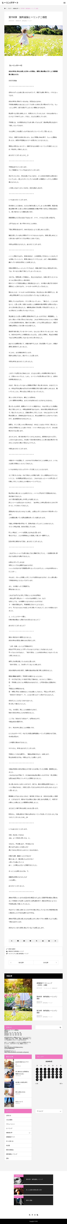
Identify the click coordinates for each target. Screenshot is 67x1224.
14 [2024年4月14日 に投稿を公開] (60, 1072)
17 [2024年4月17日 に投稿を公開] (45, 1074)
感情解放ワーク (10, 1137)
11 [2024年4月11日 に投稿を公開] (49, 1072)
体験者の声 (18, 20)
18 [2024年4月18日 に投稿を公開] (49, 1074)
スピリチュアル (12, 953)
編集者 (13, 949)
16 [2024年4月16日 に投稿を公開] (41, 1074)
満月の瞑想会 (10, 1149)
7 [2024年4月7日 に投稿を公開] (60, 1069)
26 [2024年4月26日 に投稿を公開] (53, 1077)
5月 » (61, 1083)
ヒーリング (9, 1128)
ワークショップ (47, 988)
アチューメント (10, 1124)
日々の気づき (10, 1141)
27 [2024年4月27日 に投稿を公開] (56, 1077)
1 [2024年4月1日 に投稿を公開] (37, 1069)
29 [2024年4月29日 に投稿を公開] (37, 1079)
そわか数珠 (9, 1119)
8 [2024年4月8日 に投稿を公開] (37, 1072)
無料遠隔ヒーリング (26, 20)
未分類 (8, 1145)
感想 (17, 953)
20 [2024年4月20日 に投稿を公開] (56, 1074)
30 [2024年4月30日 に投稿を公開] (41, 1079)
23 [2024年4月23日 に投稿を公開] (41, 1077)
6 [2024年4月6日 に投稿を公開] (56, 1069)
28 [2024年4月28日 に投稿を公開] (60, 1077)
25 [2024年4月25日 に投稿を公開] (49, 1077)
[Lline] (30, 941)
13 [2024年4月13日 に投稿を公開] (56, 1072)
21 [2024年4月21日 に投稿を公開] (60, 1074)
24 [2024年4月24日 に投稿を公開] (45, 1077)
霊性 (7, 1158)
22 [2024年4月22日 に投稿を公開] (37, 1077)
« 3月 (36, 1083)
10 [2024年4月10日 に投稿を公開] (45, 1072)
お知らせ (8, 1115)
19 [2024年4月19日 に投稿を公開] (53, 1074)
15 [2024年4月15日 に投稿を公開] (37, 1074)
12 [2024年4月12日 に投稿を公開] (53, 1072)
